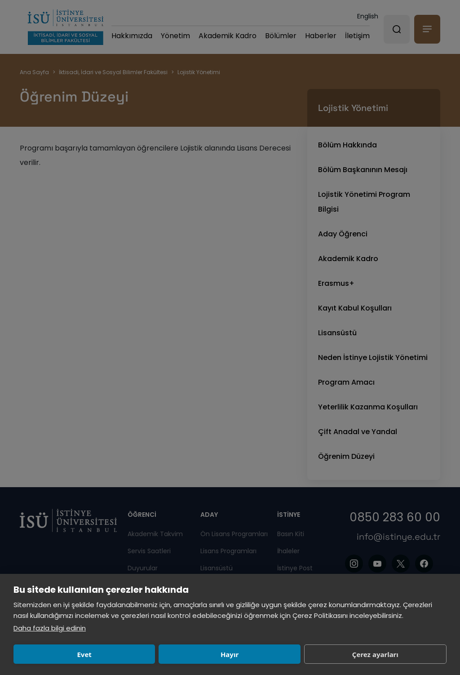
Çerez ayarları (234, 654)
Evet (56, 654)
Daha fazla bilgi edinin (49, 628)
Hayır (145, 654)
